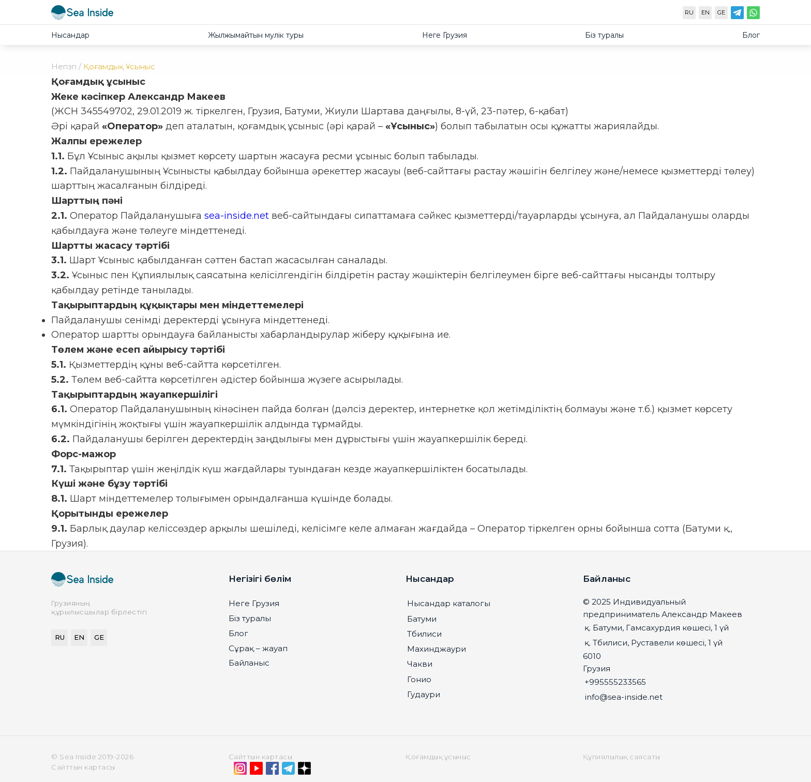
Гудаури (423, 694)
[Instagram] (240, 770)
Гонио (419, 679)
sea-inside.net (236, 215)
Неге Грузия (444, 35)
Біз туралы (604, 35)
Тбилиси (424, 634)
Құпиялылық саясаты (621, 757)
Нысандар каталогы (448, 603)
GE (721, 12)
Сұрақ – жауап (258, 648)
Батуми (422, 619)
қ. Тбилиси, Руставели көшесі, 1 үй (653, 643)
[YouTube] (256, 770)
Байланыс (249, 663)
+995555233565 (615, 682)
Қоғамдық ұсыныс (438, 757)
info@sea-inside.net (623, 697)
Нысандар (70, 35)
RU (689, 12)
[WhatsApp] (753, 15)
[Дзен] (304, 770)
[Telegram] (737, 15)
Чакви (419, 664)
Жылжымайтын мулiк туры (256, 35)
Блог (751, 35)
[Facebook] (272, 770)
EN (705, 12)
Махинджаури (436, 649)
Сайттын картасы (261, 757)
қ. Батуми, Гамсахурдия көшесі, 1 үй (656, 628)
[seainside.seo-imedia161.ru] (82, 14)
